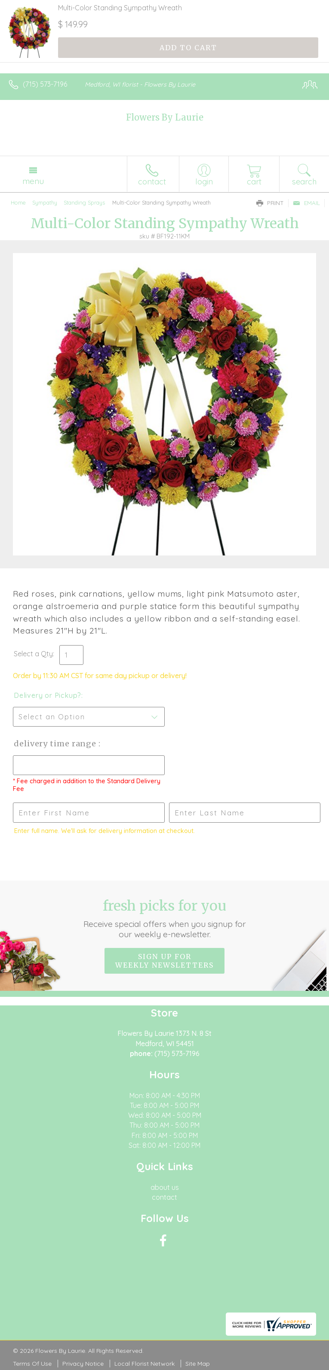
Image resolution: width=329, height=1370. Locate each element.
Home (18, 202)
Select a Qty (33, 653)
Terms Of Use (32, 1363)
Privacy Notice (83, 1363)
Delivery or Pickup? (47, 695)
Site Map (197, 1363)
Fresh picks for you (164, 918)
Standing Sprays (84, 202)
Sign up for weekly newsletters (164, 960)
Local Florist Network (144, 1363)
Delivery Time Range (56, 743)
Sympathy (44, 202)
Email (306, 203)
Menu (33, 181)
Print (270, 203)
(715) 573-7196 (45, 84)
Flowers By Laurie (164, 117)
